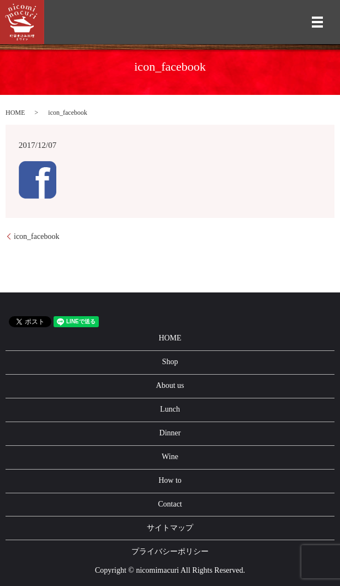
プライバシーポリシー (170, 551)
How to (170, 480)
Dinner (170, 433)
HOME (15, 112)
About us (170, 385)
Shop (170, 362)
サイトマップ (170, 528)
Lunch (170, 409)
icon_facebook (36, 236)
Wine (170, 456)
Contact (170, 504)
